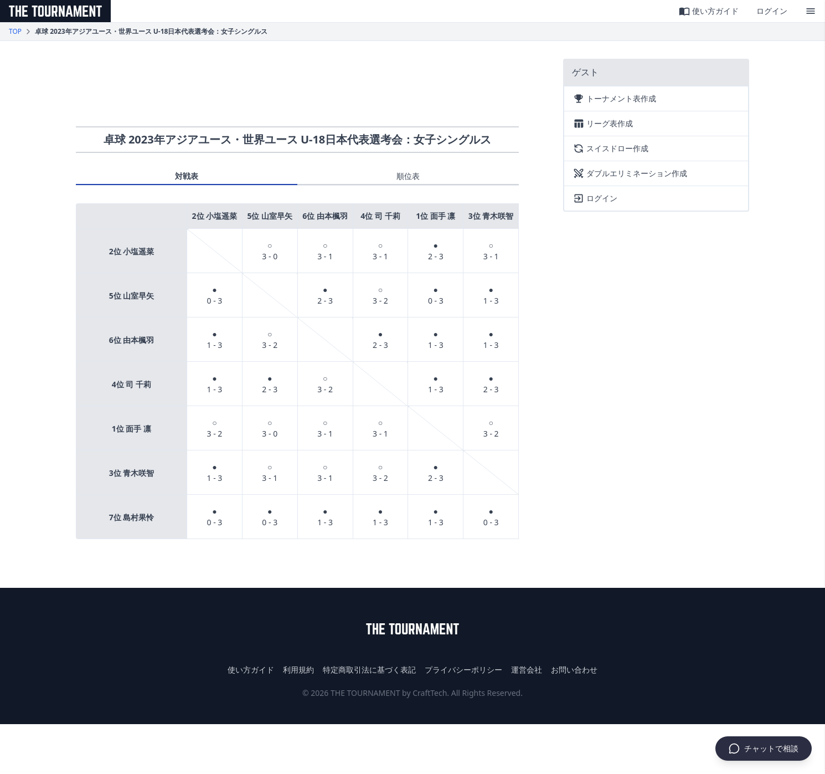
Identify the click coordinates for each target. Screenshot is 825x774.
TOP (15, 31)
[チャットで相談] (763, 748)
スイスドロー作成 (610, 148)
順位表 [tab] (408, 176)
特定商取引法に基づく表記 (369, 669)
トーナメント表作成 (614, 98)
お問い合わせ (574, 669)
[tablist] (297, 178)
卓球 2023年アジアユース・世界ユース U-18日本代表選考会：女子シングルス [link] (151, 31)
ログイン (771, 11)
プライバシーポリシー (463, 669)
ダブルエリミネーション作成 (630, 173)
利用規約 (298, 669)
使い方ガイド (709, 11)
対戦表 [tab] (186, 176)
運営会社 (526, 669)
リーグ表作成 (603, 123)
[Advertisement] (297, 84)
